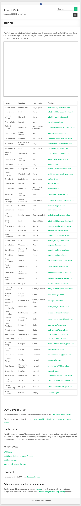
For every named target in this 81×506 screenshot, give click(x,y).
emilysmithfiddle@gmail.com (59, 272)
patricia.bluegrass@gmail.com (59, 266)
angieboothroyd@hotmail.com (60, 260)
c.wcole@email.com (55, 122)
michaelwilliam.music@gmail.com (61, 343)
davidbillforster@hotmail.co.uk (60, 143)
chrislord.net (53, 179)
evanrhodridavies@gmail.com (59, 355)
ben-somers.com (54, 210)
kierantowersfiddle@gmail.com (60, 278)
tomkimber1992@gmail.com (59, 366)
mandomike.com (54, 360)
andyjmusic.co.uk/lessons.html (59, 169)
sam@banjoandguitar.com (58, 148)
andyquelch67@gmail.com (58, 330)
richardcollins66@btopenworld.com (62, 127)
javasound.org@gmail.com (58, 194)
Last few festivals (10, 460)
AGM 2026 (8, 452)
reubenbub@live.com (56, 294)
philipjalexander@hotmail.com (59, 215)
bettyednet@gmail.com (57, 325)
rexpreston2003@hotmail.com (60, 375)
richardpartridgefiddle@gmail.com (61, 200)
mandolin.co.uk (54, 371)
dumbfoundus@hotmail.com (59, 235)
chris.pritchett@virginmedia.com (60, 380)
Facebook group (33, 477)
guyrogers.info (53, 188)
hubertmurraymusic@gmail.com (60, 319)
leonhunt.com (53, 164)
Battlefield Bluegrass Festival (15, 464)
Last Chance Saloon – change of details (18, 456)
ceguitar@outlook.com (57, 245)
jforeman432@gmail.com (58, 283)
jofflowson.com (54, 183)
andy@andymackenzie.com (58, 307)
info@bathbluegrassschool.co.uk (60, 112)
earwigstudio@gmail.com (58, 230)
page (39, 489)
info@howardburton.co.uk (58, 117)
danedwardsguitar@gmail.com (60, 138)
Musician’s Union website (61, 414)
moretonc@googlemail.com (59, 313)
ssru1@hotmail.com (55, 301)
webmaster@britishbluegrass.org (52, 491)
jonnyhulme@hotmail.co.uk (58, 159)
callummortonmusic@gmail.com (60, 386)
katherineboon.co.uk (56, 349)
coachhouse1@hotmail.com (58, 250)
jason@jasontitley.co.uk (57, 338)
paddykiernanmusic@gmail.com (60, 174)
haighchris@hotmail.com (57, 255)
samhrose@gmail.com (56, 205)
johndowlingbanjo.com (57, 133)
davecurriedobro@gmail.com (59, 226)
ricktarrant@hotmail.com (58, 334)
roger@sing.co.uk (54, 392)
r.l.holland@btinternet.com (58, 153)
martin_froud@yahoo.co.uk (58, 240)
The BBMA (11, 10)
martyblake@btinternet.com (59, 107)
